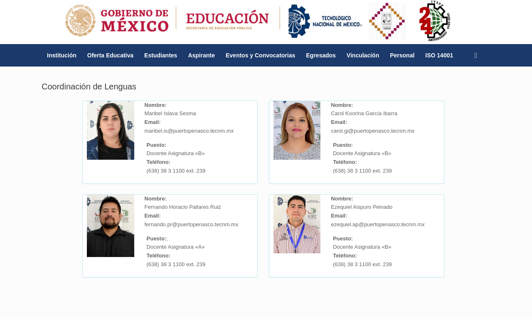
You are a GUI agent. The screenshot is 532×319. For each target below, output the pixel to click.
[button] (478, 55)
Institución (61, 55)
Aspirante (201, 55)
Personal (402, 55)
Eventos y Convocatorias (260, 55)
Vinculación (363, 55)
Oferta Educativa (110, 55)
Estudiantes (160, 55)
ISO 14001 (439, 55)
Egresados (321, 55)
